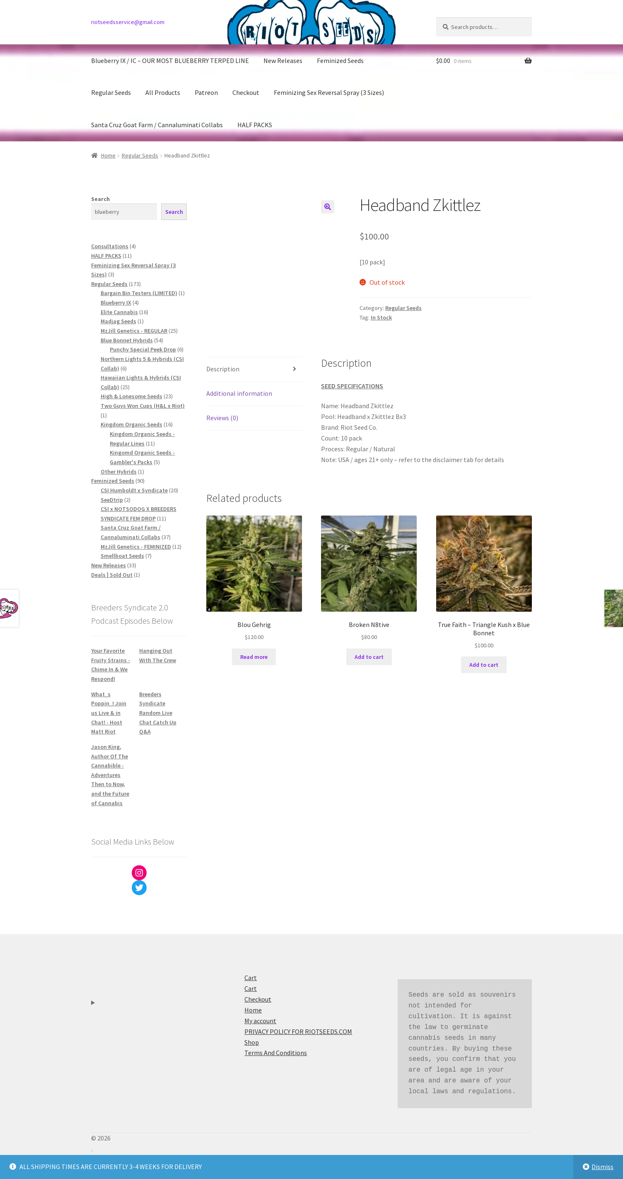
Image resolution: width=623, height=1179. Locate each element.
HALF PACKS (254, 125)
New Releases (282, 60)
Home (108, 155)
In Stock (381, 317)
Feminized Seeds (340, 60)
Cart (250, 977)
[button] (327, 206)
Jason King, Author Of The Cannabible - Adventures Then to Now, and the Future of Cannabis (110, 775)
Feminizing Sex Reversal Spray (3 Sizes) (329, 92)
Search (100, 199)
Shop (251, 1042)
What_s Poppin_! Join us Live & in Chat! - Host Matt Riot (108, 713)
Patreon (206, 92)
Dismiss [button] (602, 1166)
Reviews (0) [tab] (222, 418)
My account (260, 1021)
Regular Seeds (111, 92)
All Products (162, 92)
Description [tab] (222, 369)
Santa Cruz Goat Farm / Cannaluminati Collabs (157, 125)
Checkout (245, 92)
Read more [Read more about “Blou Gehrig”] (254, 657)
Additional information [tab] (239, 393)
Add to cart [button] (369, 657)
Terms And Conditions (275, 1052)
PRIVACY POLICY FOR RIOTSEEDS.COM (298, 1031)
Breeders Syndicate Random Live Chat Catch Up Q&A (157, 713)
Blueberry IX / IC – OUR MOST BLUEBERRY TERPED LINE (170, 60)
